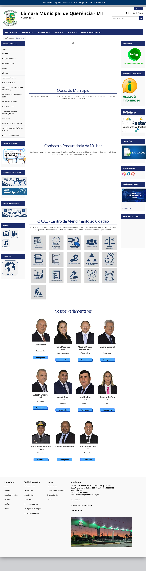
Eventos (7, 509)
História (7, 490)
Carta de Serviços (53, 495)
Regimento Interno (31, 504)
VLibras (140, 13)
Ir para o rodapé (77, 2)
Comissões (28, 499)
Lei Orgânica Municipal (32, 509)
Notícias (7, 504)
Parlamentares (29, 486)
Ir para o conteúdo (62, 2)
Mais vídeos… (127, 208)
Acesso (7, 486)
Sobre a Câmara (10, 44)
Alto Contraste (99, 2)
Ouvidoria (72, 32)
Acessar (138, 9)
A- (91, 2)
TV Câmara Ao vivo (131, 184)
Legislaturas (28, 490)
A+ (87, 2)
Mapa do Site (27, 32)
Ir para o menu (47, 2)
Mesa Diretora (29, 495)
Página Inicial (11, 32)
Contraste (131, 13)
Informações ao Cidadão (55, 490)
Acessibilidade (44, 32)
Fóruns (49, 499)
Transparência (52, 486)
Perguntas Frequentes (91, 32)
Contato (59, 32)
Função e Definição (11, 495)
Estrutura (8, 499)
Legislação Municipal (31, 513)
